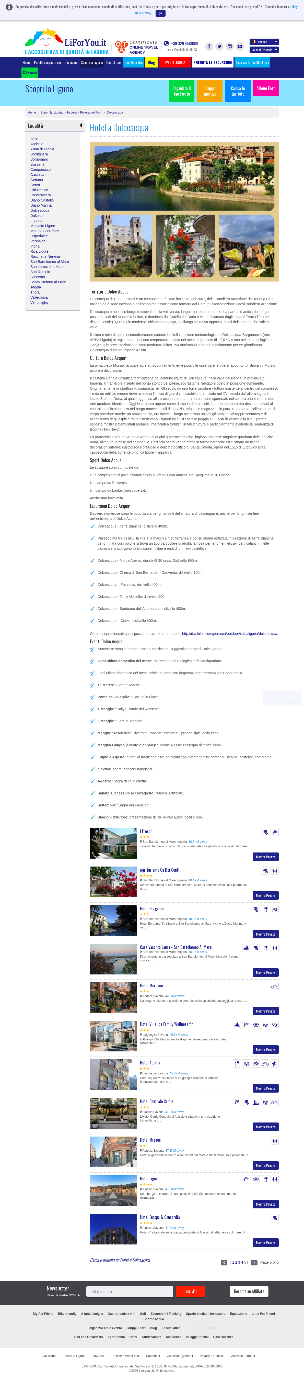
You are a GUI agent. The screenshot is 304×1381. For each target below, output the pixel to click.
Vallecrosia (39, 297)
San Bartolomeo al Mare (49, 262)
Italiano (264, 41)
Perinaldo (37, 241)
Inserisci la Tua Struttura (252, 62)
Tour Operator (133, 62)
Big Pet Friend (43, 1314)
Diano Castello (42, 200)
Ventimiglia (39, 302)
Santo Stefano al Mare (48, 282)
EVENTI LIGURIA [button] (175, 62)
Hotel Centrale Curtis (156, 1101)
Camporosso (40, 169)
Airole (35, 139)
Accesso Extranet (243, 1356)
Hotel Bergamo (151, 908)
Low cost (98, 1356)
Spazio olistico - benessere (205, 1314)
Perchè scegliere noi (47, 62)
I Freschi (147, 831)
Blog (153, 1328)
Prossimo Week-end (125, 1356)
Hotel (133, 1337)
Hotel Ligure (149, 1178)
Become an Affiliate (249, 1291)
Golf (143, 1314)
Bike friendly (67, 1314)
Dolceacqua (114, 112)
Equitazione (238, 1314)
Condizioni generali (180, 1356)
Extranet (30, 72)
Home (26, 62)
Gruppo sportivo (209, 91)
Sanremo (37, 277)
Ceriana (36, 180)
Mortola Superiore (44, 231)
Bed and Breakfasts (88, 1337)
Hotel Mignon (150, 1140)
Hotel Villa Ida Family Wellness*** (166, 1024)
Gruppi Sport (136, 1328)
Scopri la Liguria (92, 62)
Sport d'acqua (154, 1319)
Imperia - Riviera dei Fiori (84, 112)
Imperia (36, 221)
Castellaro (38, 175)
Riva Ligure (39, 251)
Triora (35, 292)
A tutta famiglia (92, 1314)
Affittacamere (151, 1337)
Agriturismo (116, 1337)
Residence (173, 1337)
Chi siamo (70, 62)
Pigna (35, 246)
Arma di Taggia (42, 149)
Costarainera (40, 195)
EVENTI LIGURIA (201, 1328)
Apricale (36, 144)
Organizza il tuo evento (105, 1328)
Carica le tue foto (238, 91)
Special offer (170, 1328)
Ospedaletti (39, 236)
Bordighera (39, 154)
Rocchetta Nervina (45, 256)
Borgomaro (39, 159)
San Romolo (40, 272)
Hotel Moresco (151, 985)
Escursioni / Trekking (165, 1314)
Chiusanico (39, 190)
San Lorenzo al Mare (47, 267)
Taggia (35, 287)
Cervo (35, 185)
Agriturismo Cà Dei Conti (159, 870)
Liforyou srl (146, 1371)
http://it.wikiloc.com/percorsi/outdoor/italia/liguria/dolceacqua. (230, 634)
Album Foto (266, 88)
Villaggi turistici (197, 1337)
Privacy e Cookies (212, 1356)
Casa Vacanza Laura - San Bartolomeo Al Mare (176, 947)
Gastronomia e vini (121, 1314)
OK (160, 13)
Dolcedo (36, 216)
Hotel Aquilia (150, 1063)
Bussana (37, 164)
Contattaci (113, 62)
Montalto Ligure (42, 226)
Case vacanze (223, 1337)
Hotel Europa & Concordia (160, 1217)
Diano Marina (41, 205)
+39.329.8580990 (182, 44)
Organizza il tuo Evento (181, 91)
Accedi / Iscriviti (264, 50)
